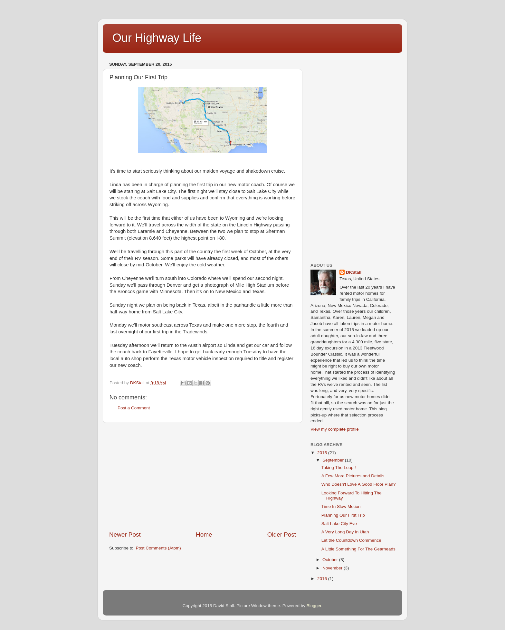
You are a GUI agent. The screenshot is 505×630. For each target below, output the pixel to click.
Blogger (314, 605)
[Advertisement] (202, 477)
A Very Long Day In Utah (345, 532)
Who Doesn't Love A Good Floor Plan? (358, 484)
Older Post (281, 534)
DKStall (353, 272)
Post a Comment (134, 408)
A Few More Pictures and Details (353, 475)
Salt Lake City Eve (339, 523)
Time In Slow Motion (341, 506)
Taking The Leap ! (338, 467)
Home (204, 534)
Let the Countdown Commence (351, 540)
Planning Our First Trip (343, 515)
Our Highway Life (156, 37)
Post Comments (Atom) (158, 548)
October (330, 559)
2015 (322, 452)
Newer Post (125, 534)
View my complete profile (334, 429)
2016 (322, 578)
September (333, 460)
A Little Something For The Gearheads (358, 549)
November (333, 568)
